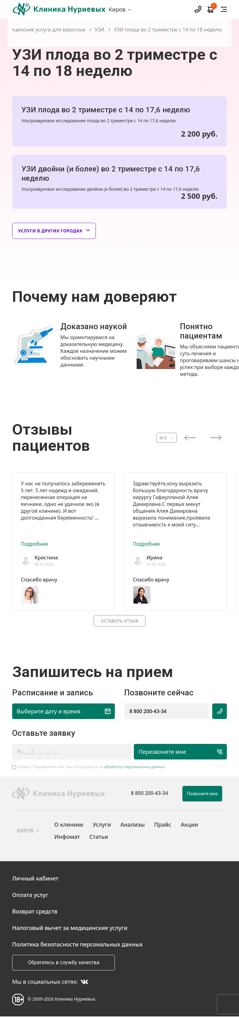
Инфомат (67, 837)
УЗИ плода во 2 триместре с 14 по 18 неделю (168, 30)
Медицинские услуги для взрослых (43, 30)
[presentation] (190, 438)
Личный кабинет (35, 879)
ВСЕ (155, 437)
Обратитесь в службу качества (63, 963)
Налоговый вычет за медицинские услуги (70, 928)
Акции (189, 825)
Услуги (102, 825)
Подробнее (34, 543)
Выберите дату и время (63, 712)
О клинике (68, 825)
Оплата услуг (30, 895)
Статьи (98, 837)
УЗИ (100, 30)
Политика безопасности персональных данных (77, 945)
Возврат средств (34, 912)
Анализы (132, 825)
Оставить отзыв (119, 621)
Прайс (162, 825)
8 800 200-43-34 (147, 712)
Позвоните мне (202, 794)
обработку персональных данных (134, 767)
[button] (116, 382)
